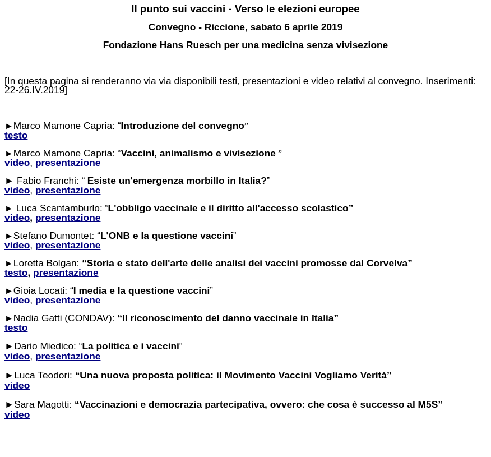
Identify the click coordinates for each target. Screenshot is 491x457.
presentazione (68, 217)
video (17, 217)
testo (15, 272)
